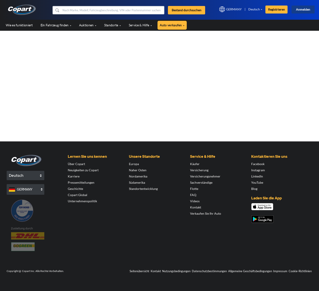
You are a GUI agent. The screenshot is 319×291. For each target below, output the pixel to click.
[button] (57, 10)
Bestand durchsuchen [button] (186, 10)
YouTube (257, 182)
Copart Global (77, 195)
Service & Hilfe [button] (140, 25)
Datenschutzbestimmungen (209, 271)
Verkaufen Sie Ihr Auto (205, 213)
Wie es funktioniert (19, 25)
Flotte (194, 189)
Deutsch (254, 9)
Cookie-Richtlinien (300, 271)
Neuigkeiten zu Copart (83, 170)
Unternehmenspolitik (82, 201)
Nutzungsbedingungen (176, 271)
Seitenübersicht (139, 271)
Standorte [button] (112, 25)
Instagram (258, 170)
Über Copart (76, 164)
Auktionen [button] (87, 25)
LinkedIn (257, 176)
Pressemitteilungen (81, 182)
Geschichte (75, 189)
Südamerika (137, 182)
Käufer (195, 164)
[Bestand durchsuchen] (112, 10)
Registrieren (276, 9)
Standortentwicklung (143, 189)
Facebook (258, 164)
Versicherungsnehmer (205, 176)
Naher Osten (137, 170)
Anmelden (303, 9)
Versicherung (199, 170)
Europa (134, 164)
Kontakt (195, 207)
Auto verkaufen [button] (172, 25)
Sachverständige (201, 182)
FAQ (193, 195)
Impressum (280, 271)
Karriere (74, 176)
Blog (254, 189)
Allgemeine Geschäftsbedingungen (250, 271)
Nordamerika (138, 176)
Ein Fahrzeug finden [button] (56, 25)
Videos (195, 201)
